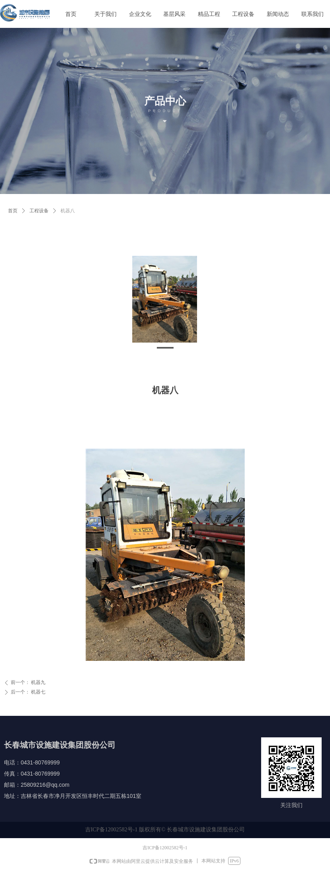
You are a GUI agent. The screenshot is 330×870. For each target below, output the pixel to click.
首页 (13, 211)
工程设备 (39, 211)
